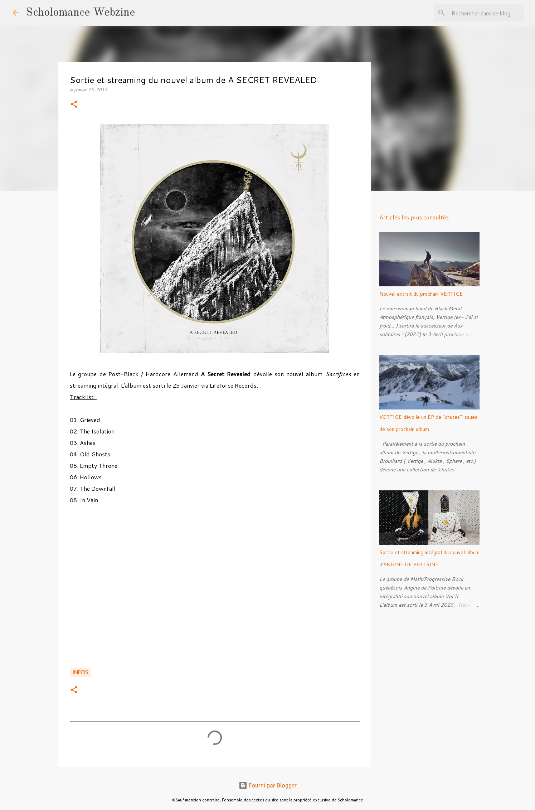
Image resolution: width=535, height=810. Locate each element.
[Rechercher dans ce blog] (486, 12)
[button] (74, 105)
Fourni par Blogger (268, 785)
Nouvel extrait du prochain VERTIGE (421, 293)
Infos (80, 672)
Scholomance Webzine (80, 13)
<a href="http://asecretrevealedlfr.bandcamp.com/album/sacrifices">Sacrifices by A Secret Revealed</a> (215, 590)
